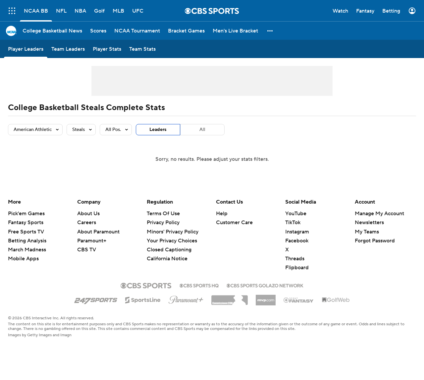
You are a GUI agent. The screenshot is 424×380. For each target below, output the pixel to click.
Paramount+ (91, 240)
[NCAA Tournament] (137, 31)
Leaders (158, 130)
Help (222, 213)
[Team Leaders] (68, 49)
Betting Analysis (27, 240)
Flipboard (297, 267)
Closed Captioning (169, 249)
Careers (86, 222)
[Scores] (98, 31)
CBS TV (86, 249)
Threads (294, 258)
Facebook (296, 240)
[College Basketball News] (52, 31)
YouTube (295, 213)
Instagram (297, 231)
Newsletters (369, 222)
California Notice (167, 258)
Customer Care (234, 222)
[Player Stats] (107, 49)
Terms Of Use (163, 213)
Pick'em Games (26, 213)
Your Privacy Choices (172, 240)
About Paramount (98, 231)
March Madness (27, 249)
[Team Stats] (142, 49)
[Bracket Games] (186, 31)
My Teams (367, 231)
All (202, 130)
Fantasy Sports (25, 222)
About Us (88, 213)
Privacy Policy (163, 222)
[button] (270, 31)
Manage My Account (379, 213)
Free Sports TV (26, 231)
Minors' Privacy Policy (172, 231)
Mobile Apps (23, 258)
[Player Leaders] (25, 49)
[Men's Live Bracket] (235, 31)
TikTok (292, 222)
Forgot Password (375, 240)
